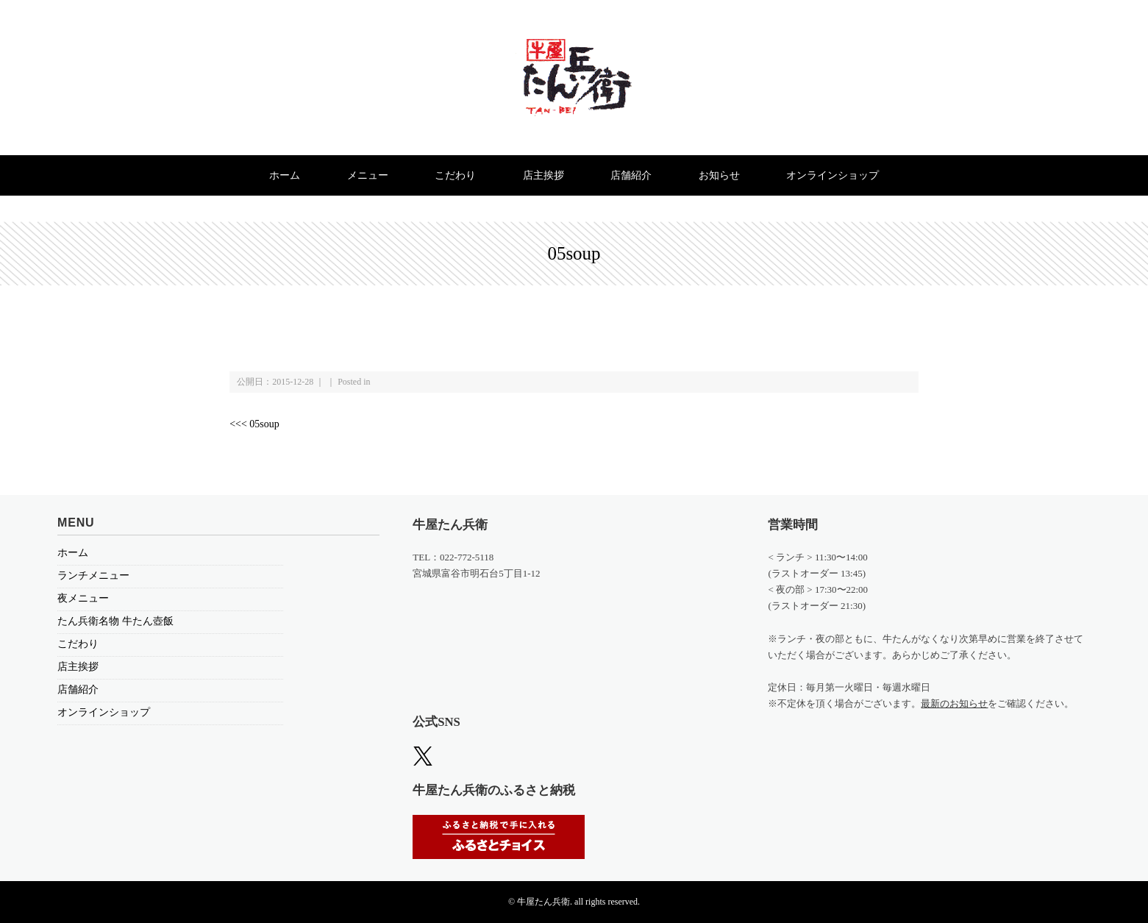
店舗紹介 (631, 175)
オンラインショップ (832, 175)
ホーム (284, 175)
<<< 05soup (254, 424)
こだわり (455, 175)
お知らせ (719, 175)
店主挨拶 (543, 175)
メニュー (367, 175)
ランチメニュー (93, 575)
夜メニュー (83, 598)
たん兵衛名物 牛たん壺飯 (115, 621)
